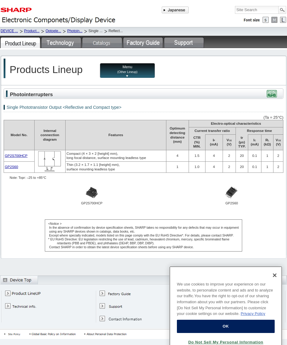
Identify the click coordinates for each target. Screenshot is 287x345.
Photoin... (74, 31)
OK (226, 336)
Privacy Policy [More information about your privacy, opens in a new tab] (253, 323)
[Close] (274, 285)
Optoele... (53, 31)
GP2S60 (11, 167)
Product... (31, 31)
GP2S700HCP (16, 155)
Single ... (95, 31)
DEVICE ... (9, 31)
